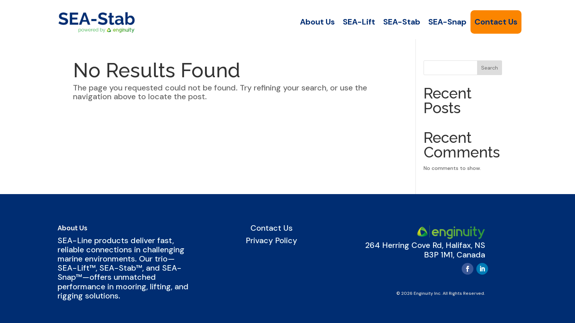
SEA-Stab (401, 22)
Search (489, 67)
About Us (317, 22)
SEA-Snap (447, 22)
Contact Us (496, 22)
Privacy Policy (271, 240)
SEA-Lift (359, 22)
